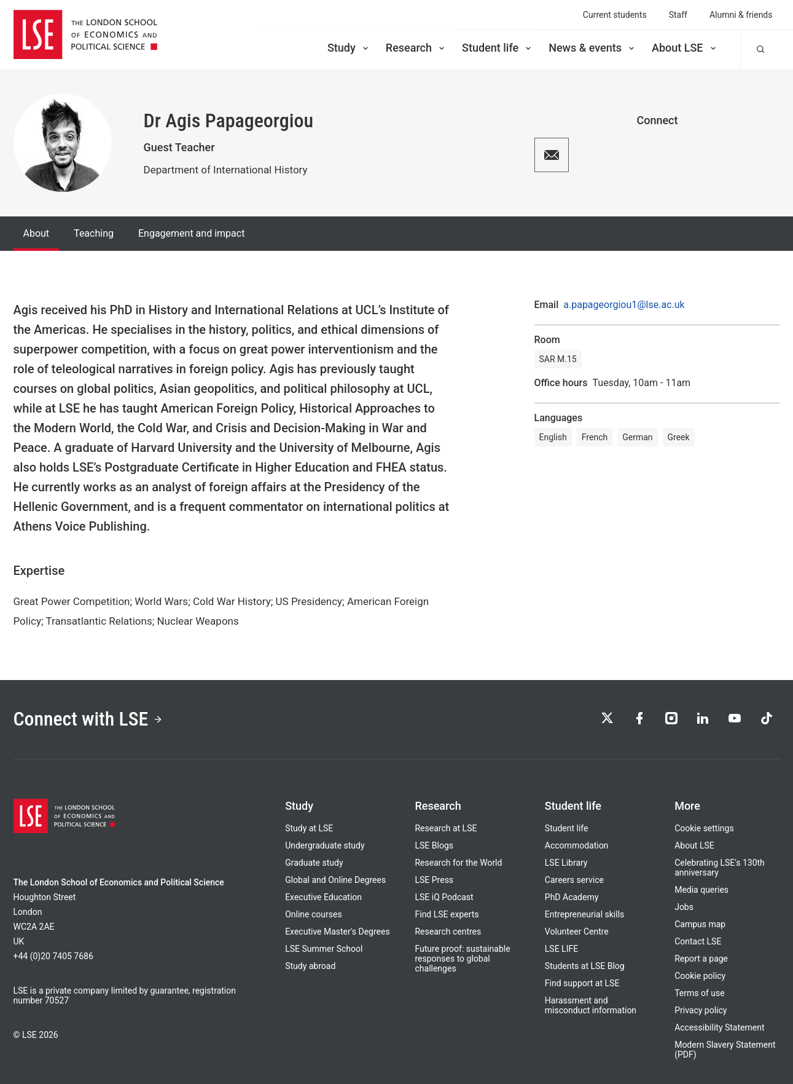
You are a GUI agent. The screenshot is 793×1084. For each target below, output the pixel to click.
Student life (497, 47)
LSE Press (434, 880)
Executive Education (323, 897)
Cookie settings (704, 828)
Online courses (313, 914)
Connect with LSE (89, 719)
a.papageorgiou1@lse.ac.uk (623, 305)
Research (416, 47)
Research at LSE (446, 828)
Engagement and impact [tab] (191, 233)
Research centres (448, 931)
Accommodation (577, 845)
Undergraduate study (324, 845)
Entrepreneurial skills (584, 914)
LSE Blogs (434, 845)
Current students (615, 15)
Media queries (701, 890)
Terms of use (699, 993)
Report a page (701, 958)
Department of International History (226, 170)
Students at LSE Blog (585, 966)
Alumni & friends (741, 15)
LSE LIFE (561, 949)
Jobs (683, 907)
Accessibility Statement (719, 1027)
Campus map (699, 924)
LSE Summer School (323, 949)
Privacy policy (700, 1010)
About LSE (685, 47)
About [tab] (36, 233)
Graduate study (314, 863)
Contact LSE (697, 941)
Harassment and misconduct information (590, 1005)
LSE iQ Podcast (444, 897)
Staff (678, 15)
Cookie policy (699, 976)
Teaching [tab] (94, 233)
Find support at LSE (582, 983)
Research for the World (458, 863)
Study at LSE (309, 828)
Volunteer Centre (577, 931)
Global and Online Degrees (335, 880)
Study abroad (310, 966)
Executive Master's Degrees (337, 931)
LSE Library (566, 863)
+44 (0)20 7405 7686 (53, 956)
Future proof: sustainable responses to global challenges (462, 958)
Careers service (574, 880)
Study (348, 47)
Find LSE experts (447, 914)
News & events (592, 47)
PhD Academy (572, 897)
